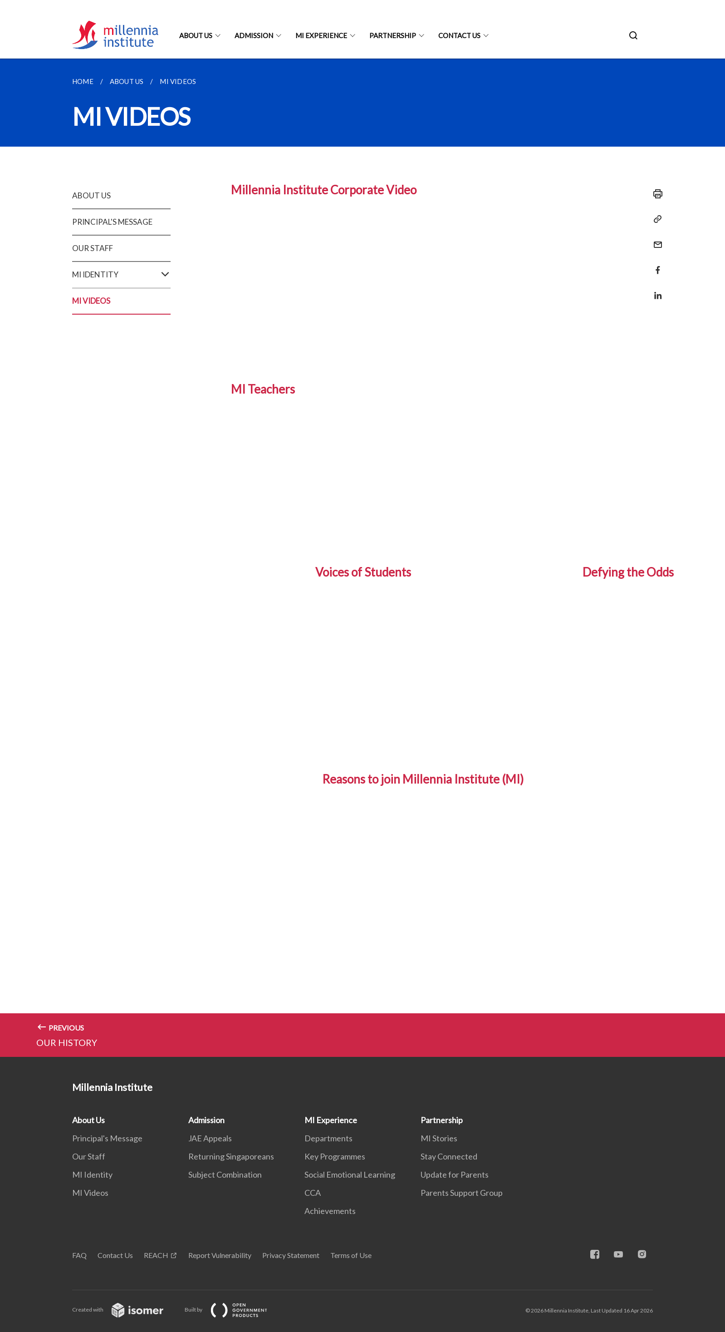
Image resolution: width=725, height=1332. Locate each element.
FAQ (79, 1255)
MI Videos (90, 1193)
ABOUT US (91, 195)
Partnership (392, 35)
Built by (233, 1309)
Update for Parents (455, 1174)
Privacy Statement (290, 1255)
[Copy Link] (655, 219)
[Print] (655, 194)
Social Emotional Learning (349, 1174)
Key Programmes (334, 1156)
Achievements (330, 1211)
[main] (362, 558)
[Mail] (655, 239)
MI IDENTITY (121, 274)
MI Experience (321, 35)
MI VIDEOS (91, 301)
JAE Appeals (210, 1138)
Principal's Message (107, 1138)
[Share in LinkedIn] (655, 290)
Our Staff (88, 1156)
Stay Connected (449, 1156)
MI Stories (439, 1138)
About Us (195, 35)
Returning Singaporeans (231, 1156)
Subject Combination (225, 1174)
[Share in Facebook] (655, 264)
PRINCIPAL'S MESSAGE (112, 222)
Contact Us (459, 35)
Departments (328, 1138)
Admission (254, 35)
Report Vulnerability (219, 1255)
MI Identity (92, 1174)
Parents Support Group (462, 1193)
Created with (125, 1309)
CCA (312, 1193)
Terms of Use (351, 1255)
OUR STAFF (92, 248)
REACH (156, 1255)
